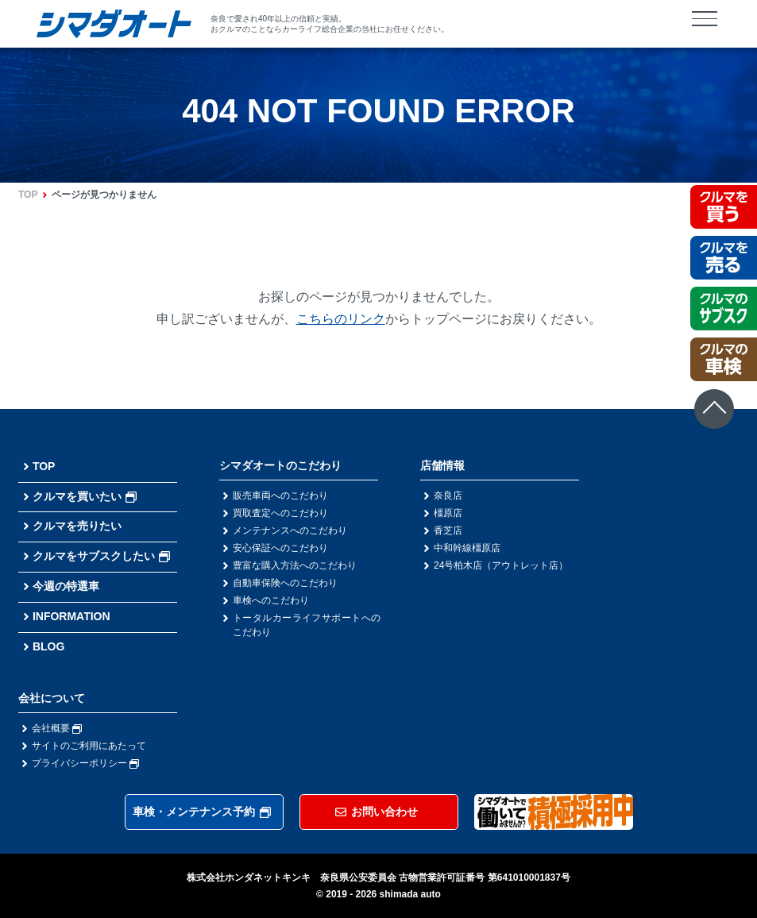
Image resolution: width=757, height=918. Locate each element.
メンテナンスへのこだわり (290, 530)
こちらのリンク (340, 319)
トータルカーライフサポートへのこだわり (306, 625)
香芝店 (448, 530)
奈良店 (448, 495)
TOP (27, 194)
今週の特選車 (66, 586)
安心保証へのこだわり (280, 548)
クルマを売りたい (77, 525)
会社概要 (57, 728)
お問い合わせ (376, 811)
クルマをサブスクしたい (101, 556)
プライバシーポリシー (85, 763)
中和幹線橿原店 (467, 548)
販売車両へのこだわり (280, 495)
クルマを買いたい (85, 496)
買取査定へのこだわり (280, 513)
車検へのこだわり (271, 600)
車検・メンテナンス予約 (202, 811)
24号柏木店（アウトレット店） (501, 565)
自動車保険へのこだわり (285, 582)
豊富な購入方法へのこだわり (295, 565)
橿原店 (448, 513)
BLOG (48, 646)
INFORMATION (71, 616)
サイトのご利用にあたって (89, 745)
